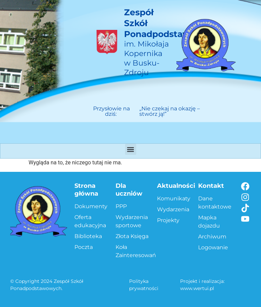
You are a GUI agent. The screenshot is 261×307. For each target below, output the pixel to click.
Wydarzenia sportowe (132, 221)
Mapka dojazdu (209, 221)
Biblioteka (88, 236)
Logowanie (213, 247)
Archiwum (212, 236)
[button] (130, 149)
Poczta (83, 247)
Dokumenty (90, 206)
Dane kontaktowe (214, 202)
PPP (121, 206)
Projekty (168, 220)
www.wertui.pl (197, 288)
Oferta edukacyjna (90, 221)
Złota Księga (132, 236)
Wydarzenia (173, 209)
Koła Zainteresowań (133, 251)
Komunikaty (173, 198)
